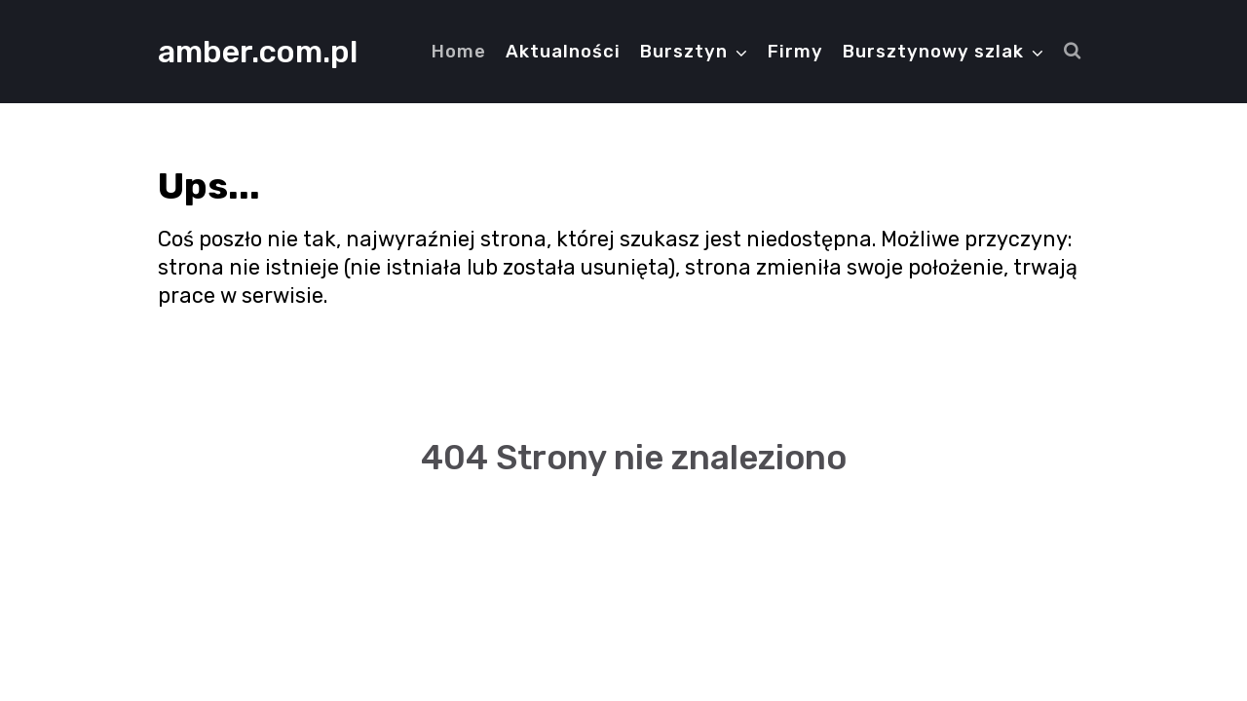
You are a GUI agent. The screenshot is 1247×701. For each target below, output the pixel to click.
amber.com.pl (258, 51)
